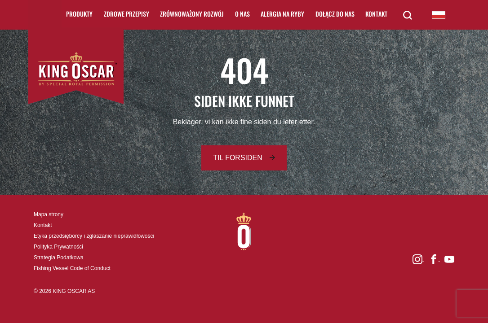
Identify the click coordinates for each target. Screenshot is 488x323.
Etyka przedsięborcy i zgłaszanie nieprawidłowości (94, 236)
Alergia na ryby (282, 13)
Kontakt (376, 13)
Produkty (79, 13)
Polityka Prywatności (58, 247)
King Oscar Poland (438, 14)
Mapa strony (48, 214)
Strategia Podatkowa (59, 257)
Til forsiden (237, 158)
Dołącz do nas (335, 13)
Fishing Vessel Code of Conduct (72, 268)
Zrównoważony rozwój (192, 13)
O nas (242, 13)
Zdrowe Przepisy (126, 13)
